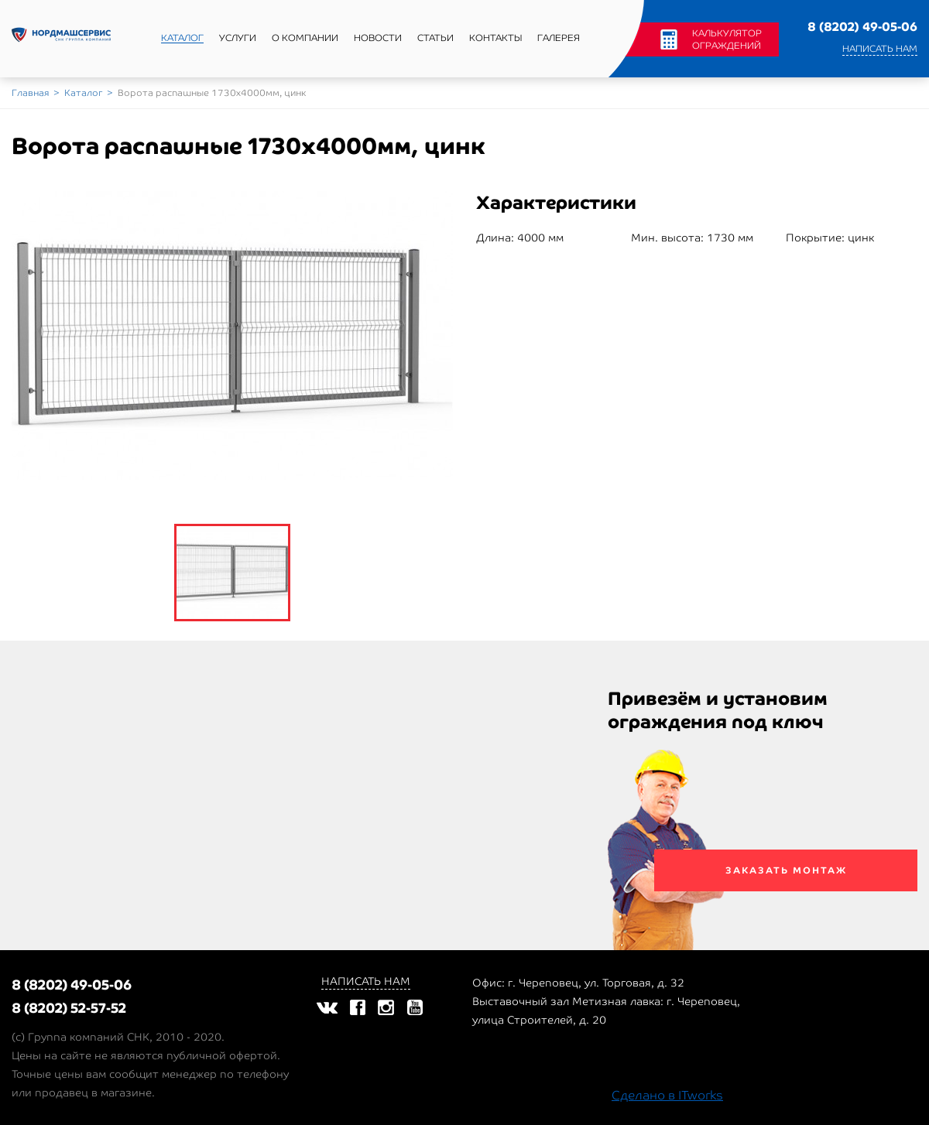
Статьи (435, 37)
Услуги (237, 37)
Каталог (182, 37)
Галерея (558, 37)
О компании (305, 37)
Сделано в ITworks (667, 1095)
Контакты (495, 37)
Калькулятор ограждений (727, 39)
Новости (378, 37)
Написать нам (879, 48)
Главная (30, 92)
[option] (232, 335)
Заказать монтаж (786, 870)
